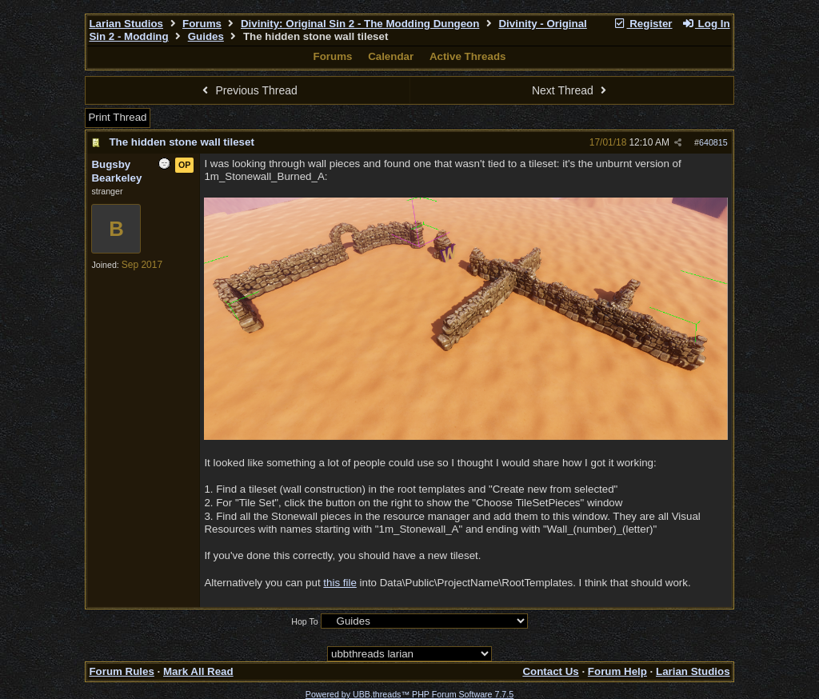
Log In (705, 24)
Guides (206, 36)
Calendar (390, 56)
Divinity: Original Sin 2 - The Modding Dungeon (360, 24)
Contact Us (550, 671)
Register (643, 24)
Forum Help (617, 671)
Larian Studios (126, 24)
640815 (713, 142)
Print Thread (117, 117)
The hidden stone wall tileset (181, 142)
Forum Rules (121, 671)
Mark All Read (198, 671)
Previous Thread (248, 90)
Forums (202, 24)
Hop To (304, 621)
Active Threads (467, 56)
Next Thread (571, 90)
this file (339, 583)
